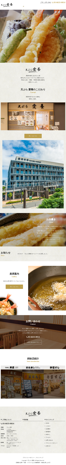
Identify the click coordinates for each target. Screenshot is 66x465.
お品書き (29, 5)
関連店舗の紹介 (43, 5)
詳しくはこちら (33, 134)
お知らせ (48, 444)
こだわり (23, 5)
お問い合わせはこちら (33, 340)
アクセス (51, 5)
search (64, 5)
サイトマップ (39, 456)
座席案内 (35, 5)
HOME (18, 5)
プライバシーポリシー (52, 441)
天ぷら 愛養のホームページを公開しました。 (37, 252)
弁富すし (48, 433)
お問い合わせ (58, 5)
